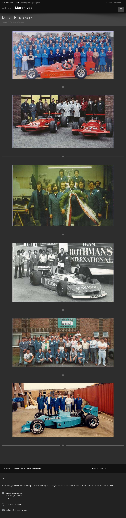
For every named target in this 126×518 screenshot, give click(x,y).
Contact (117, 2)
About (109, 2)
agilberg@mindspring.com (29, 2)
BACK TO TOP (99, 468)
